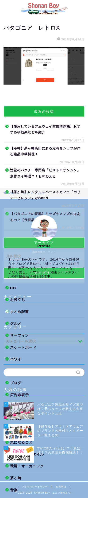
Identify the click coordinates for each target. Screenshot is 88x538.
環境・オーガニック (27, 466)
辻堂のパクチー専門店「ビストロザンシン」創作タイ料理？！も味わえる (45, 173)
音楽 (14, 490)
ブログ (15, 383)
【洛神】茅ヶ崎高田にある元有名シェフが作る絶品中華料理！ (45, 151)
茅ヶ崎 (15, 478)
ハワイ (15, 359)
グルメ (15, 323)
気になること (21, 442)
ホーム (15, 311)
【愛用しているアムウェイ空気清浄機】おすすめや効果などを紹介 (45, 129)
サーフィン (19, 335)
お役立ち (17, 300)
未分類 (15, 419)
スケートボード (23, 347)
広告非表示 (19, 395)
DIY (13, 288)
